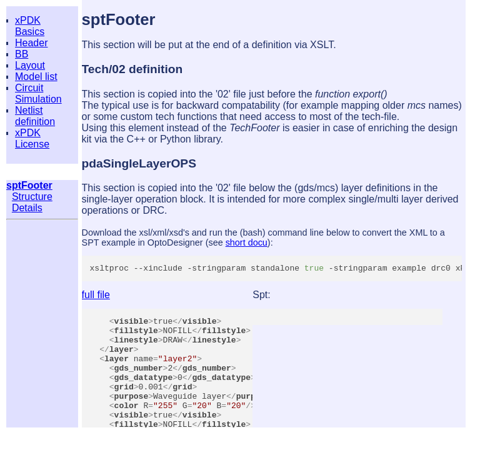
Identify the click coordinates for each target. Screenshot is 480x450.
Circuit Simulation (38, 93)
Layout (30, 65)
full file (96, 296)
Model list (36, 76)
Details (27, 207)
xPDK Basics (29, 26)
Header (31, 43)
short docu (247, 243)
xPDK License (32, 138)
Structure (32, 196)
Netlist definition (35, 116)
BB (21, 54)
